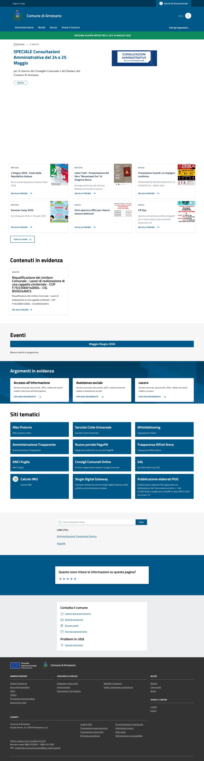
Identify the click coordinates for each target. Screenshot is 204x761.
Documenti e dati (18, 702)
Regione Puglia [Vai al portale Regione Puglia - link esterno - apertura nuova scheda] (19, 3)
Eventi (153, 710)
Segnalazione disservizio (92, 732)
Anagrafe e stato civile (67, 683)
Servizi (53, 27)
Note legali (120, 732)
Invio (141, 522)
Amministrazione (24, 27)
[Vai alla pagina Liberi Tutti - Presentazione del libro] (84, 192)
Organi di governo (18, 683)
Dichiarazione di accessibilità (128, 736)
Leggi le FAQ (86, 724)
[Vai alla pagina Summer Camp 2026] (21, 226)
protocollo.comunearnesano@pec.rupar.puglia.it (38, 748)
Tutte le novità (22, 239)
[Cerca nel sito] (188, 16)
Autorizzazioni (63, 687)
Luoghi (153, 707)
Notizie (153, 683)
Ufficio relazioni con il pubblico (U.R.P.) (28, 741)
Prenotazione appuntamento (94, 728)
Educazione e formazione (69, 691)
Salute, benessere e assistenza (118, 687)
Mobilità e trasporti (113, 683)
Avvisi (153, 691)
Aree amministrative (19, 687)
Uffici (12, 691)
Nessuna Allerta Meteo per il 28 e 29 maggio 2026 (102, 35)
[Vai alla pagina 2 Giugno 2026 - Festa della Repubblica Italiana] (21, 192)
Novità (41, 27)
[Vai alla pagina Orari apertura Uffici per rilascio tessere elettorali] (84, 226)
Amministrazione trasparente (129, 724)
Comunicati (155, 687)
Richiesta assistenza (90, 736)
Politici (13, 695)
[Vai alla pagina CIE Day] (148, 226)
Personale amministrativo (22, 698)
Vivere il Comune (71, 27)
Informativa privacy (124, 728)
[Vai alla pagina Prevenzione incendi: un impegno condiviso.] (148, 192)
